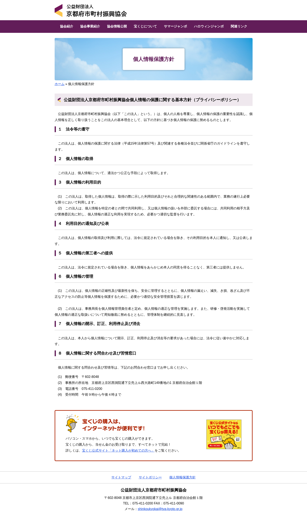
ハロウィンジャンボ (209, 26)
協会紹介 (66, 26)
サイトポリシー (150, 477)
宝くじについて (145, 26)
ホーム (60, 84)
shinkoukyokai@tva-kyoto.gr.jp (160, 509)
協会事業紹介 (90, 26)
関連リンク (239, 26)
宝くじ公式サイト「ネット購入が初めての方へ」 (118, 450)
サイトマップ (121, 477)
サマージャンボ (175, 26)
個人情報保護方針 (182, 477)
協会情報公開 (117, 26)
